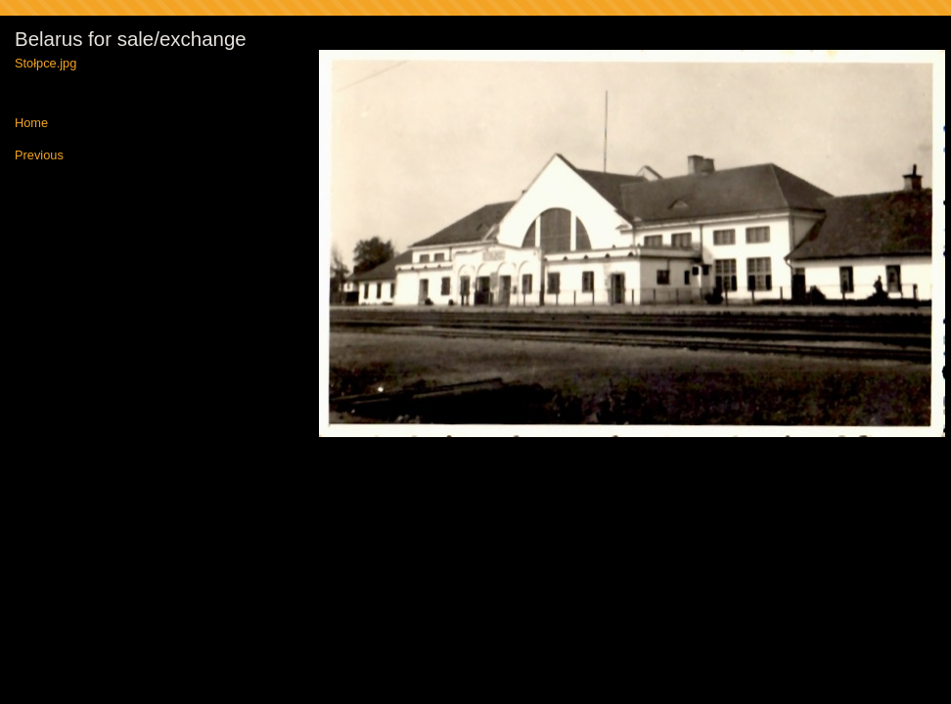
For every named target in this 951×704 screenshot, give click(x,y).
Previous (39, 156)
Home (31, 123)
